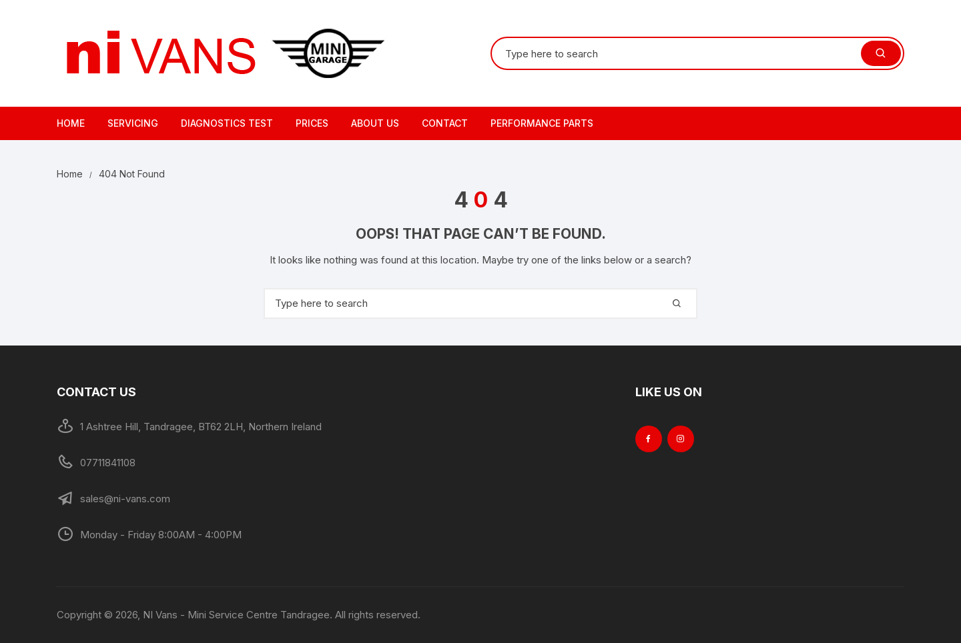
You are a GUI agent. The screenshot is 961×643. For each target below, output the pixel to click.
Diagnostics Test (227, 123)
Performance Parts (542, 123)
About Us (375, 123)
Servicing (132, 123)
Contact (445, 123)
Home (71, 123)
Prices (312, 123)
